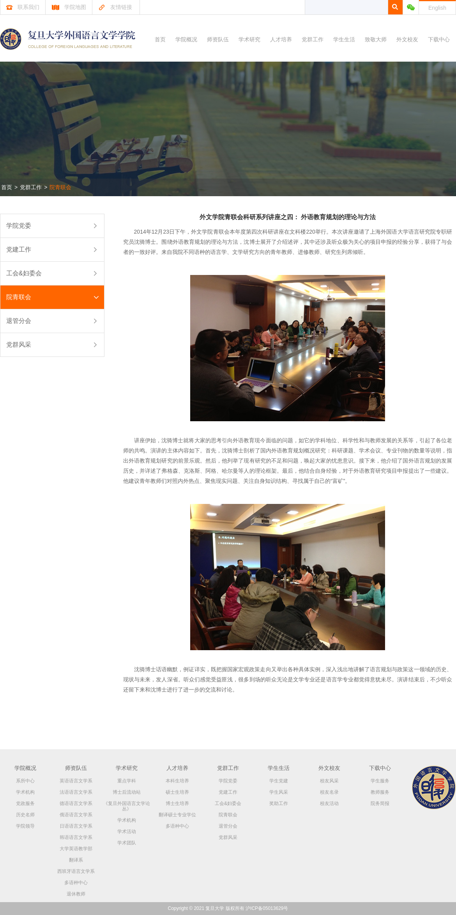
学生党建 (278, 781)
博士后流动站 (127, 792)
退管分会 (18, 320)
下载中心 (439, 39)
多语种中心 (76, 882)
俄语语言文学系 (76, 814)
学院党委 (18, 225)
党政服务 (25, 803)
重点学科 (126, 781)
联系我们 (22, 7)
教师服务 (380, 792)
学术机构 (25, 792)
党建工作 (18, 249)
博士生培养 (177, 803)
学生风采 (278, 792)
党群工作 (312, 39)
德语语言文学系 (76, 803)
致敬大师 (376, 39)
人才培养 (281, 39)
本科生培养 (177, 781)
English (437, 8)
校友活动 (329, 803)
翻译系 (76, 860)
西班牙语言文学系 (76, 871)
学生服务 (380, 781)
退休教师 (76, 894)
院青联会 (60, 187)
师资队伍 (218, 39)
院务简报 (380, 803)
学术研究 (249, 39)
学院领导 (25, 826)
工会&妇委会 (24, 273)
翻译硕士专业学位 (177, 814)
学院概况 (186, 39)
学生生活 (344, 39)
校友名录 (329, 792)
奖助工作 (278, 803)
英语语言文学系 (76, 781)
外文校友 (407, 39)
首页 (160, 39)
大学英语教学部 (76, 848)
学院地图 (68, 7)
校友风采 (329, 781)
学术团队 (126, 843)
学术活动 (126, 831)
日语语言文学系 (76, 826)
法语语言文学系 (76, 792)
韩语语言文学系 (76, 837)
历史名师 (25, 814)
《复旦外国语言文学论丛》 (126, 806)
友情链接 (115, 7)
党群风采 (18, 344)
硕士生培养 (177, 792)
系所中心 (25, 781)
